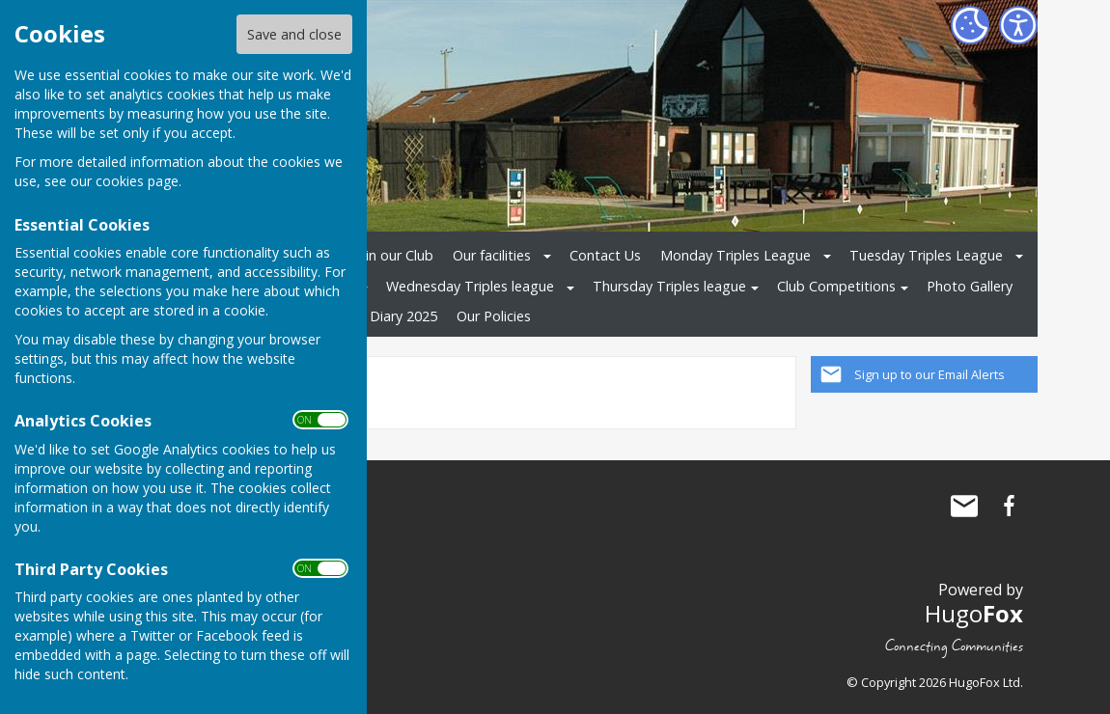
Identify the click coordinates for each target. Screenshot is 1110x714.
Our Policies (494, 316)
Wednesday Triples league (470, 286)
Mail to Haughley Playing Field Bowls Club (964, 505)
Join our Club (393, 255)
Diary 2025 (403, 316)
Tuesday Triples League (926, 255)
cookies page (137, 181)
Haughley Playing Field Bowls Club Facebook (1008, 505)
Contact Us (605, 255)
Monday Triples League (735, 255)
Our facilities (492, 255)
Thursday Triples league (669, 286)
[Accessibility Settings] (1018, 25)
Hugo (974, 613)
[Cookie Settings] (970, 25)
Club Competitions (836, 286)
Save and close (294, 34)
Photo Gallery (970, 286)
